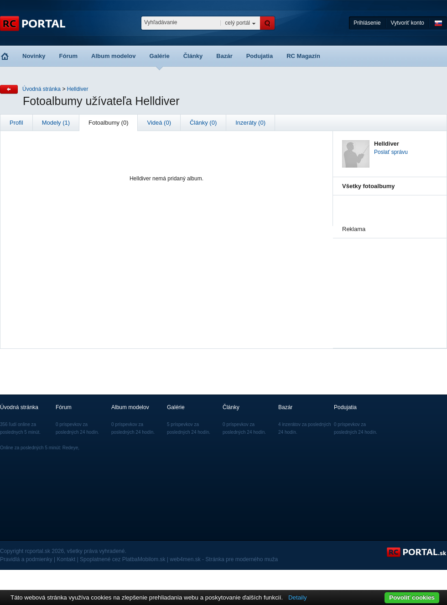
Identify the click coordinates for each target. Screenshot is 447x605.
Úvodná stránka (41, 89)
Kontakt (66, 559)
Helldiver (77, 89)
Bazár (224, 56)
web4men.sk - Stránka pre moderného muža (224, 559)
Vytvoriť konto (407, 23)
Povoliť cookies (412, 597)
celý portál (237, 23)
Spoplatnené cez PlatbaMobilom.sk (122, 559)
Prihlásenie (366, 23)
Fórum (68, 56)
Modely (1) (56, 122)
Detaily (297, 597)
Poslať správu (391, 152)
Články (193, 56)
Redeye (70, 447)
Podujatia (259, 56)
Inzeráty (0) (250, 122)
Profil (16, 122)
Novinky (34, 56)
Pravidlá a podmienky (26, 559)
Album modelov (113, 56)
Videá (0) (159, 122)
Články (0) (203, 122)
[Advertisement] (387, 284)
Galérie (160, 56)
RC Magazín (303, 56)
